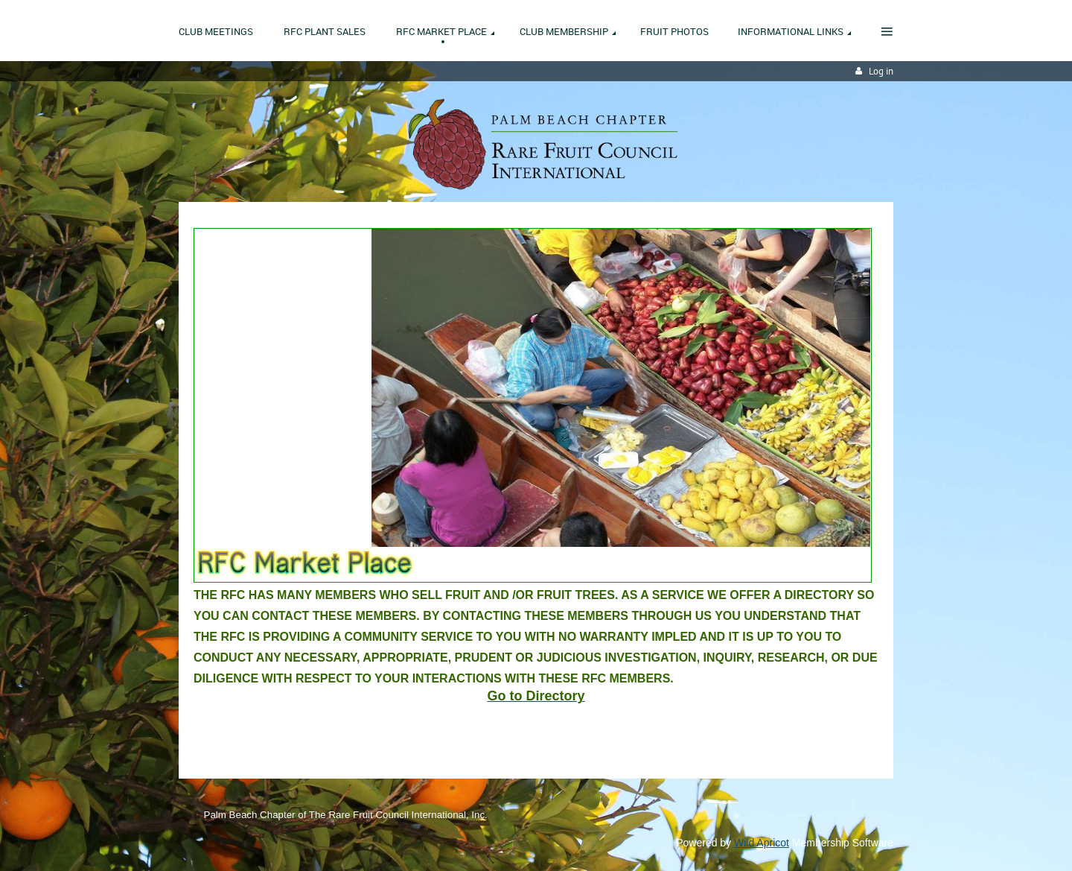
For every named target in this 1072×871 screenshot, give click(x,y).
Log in (881, 71)
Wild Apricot (761, 843)
